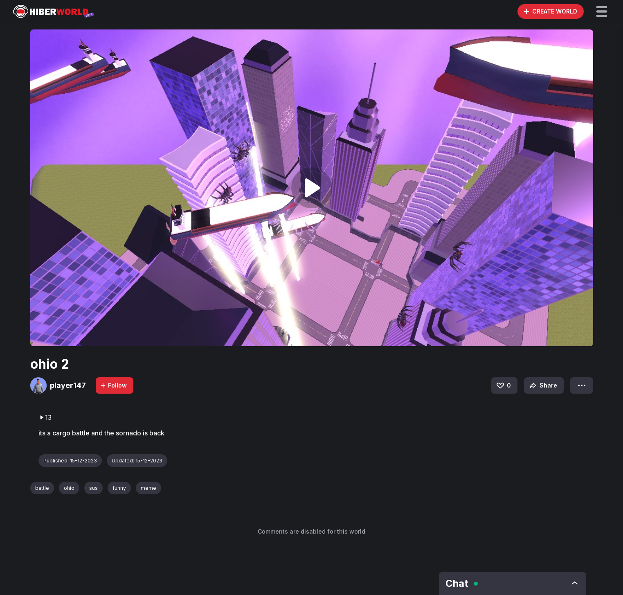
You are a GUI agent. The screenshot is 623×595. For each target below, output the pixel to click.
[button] (602, 11)
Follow (113, 385)
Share (542, 385)
